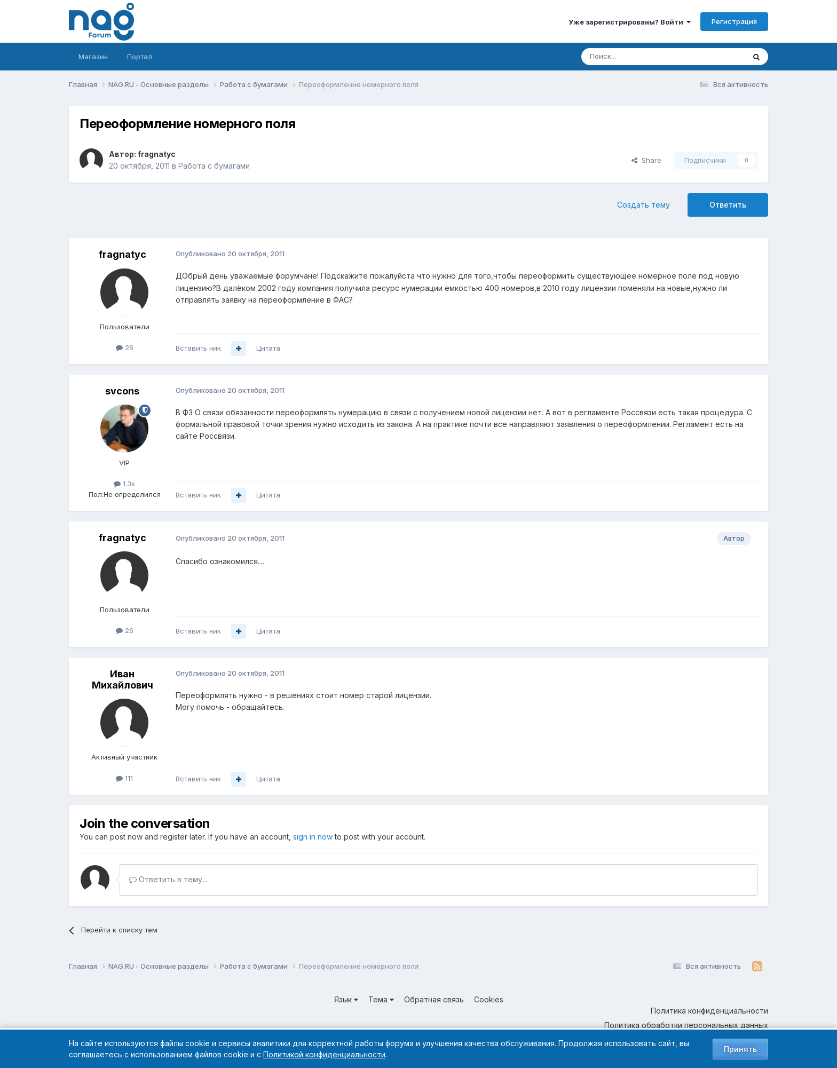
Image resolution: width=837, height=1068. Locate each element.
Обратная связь (434, 999)
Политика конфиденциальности (709, 1010)
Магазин (93, 56)
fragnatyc (157, 154)
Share (646, 160)
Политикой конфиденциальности (324, 1054)
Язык (346, 999)
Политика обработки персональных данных (686, 1025)
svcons (122, 391)
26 (124, 347)
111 (124, 778)
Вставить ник (198, 348)
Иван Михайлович (122, 679)
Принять (740, 1049)
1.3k (124, 483)
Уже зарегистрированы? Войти (629, 22)
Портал (139, 56)
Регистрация (734, 21)
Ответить (727, 204)
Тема (381, 999)
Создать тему (643, 204)
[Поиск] (633, 56)
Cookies (488, 999)
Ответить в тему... (168, 879)
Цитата (268, 348)
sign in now (313, 836)
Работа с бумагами (214, 165)
